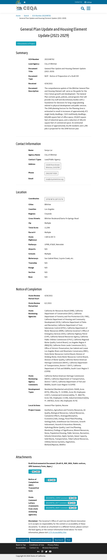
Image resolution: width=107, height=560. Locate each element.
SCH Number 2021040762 (41, 15)
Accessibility (21, 548)
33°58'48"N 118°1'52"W (54, 199)
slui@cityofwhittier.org (54, 179)
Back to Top (21, 545)
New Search (59, 540)
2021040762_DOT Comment (60, 503)
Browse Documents (50, 548)
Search (26, 15)
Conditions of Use (36, 545)
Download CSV (22, 540)
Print (69, 540)
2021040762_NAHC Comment (61, 508)
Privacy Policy (53, 545)
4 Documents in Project (26, 43)
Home (18, 15)
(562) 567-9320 (51, 173)
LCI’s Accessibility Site (57, 532)
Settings (88, 2)
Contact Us (78, 2)
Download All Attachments (41, 540)
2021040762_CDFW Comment (61, 498)
